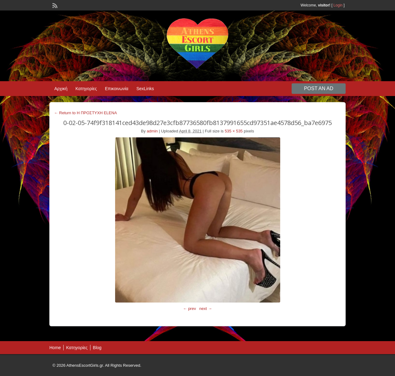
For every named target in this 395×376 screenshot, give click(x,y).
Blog (97, 347)
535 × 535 (234, 131)
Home (55, 347)
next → (205, 308)
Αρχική (61, 88)
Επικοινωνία (116, 88)
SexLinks (145, 88)
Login (338, 5)
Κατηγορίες (86, 88)
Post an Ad (318, 88)
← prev (189, 308)
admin (152, 131)
